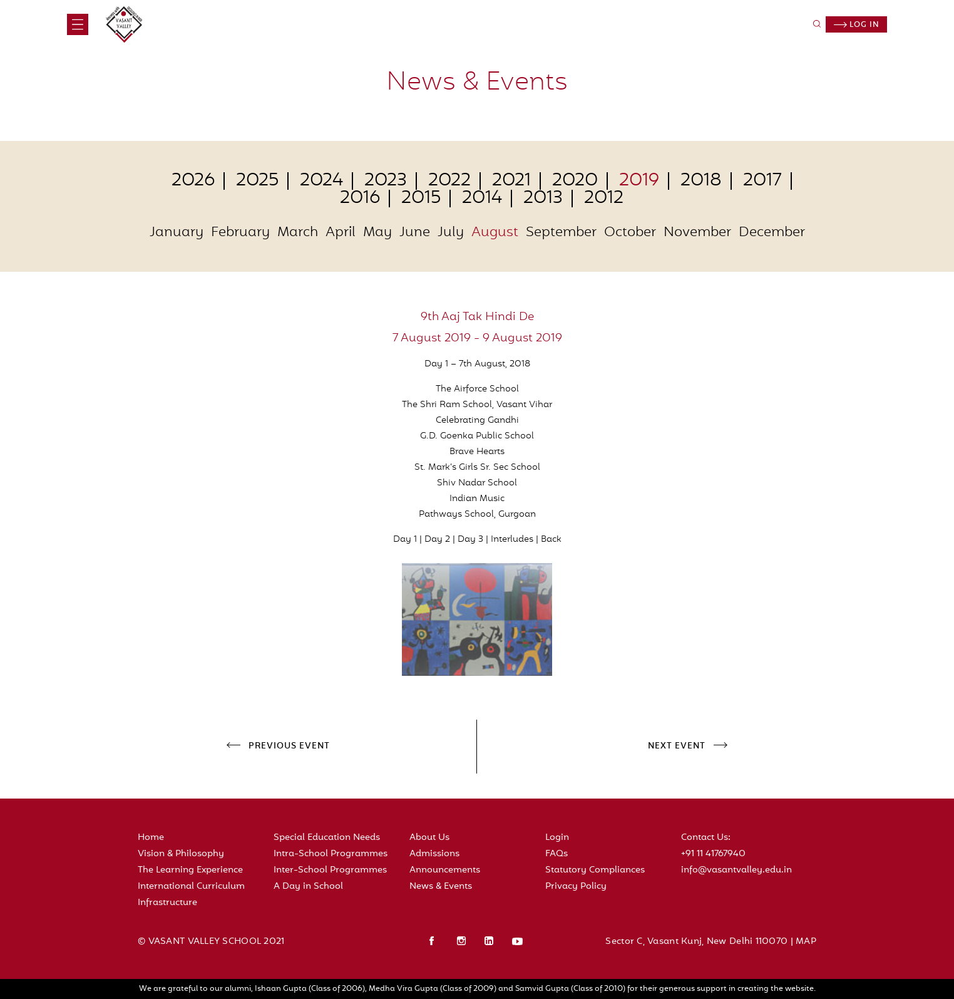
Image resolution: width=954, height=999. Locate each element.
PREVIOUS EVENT (289, 746)
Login (557, 837)
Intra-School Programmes (330, 854)
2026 (193, 181)
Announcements (444, 870)
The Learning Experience (190, 870)
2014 (482, 198)
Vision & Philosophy (181, 854)
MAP (806, 941)
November (697, 233)
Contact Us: (706, 837)
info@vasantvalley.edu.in (736, 870)
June (414, 233)
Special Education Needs (327, 837)
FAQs (556, 854)
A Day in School (308, 886)
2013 (543, 198)
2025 (257, 181)
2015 (421, 198)
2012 (603, 198)
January (176, 233)
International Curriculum (191, 886)
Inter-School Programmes (330, 870)
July (451, 233)
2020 (575, 181)
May (377, 233)
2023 (385, 181)
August (494, 233)
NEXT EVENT (676, 746)
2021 (511, 181)
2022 (449, 181)
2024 (321, 181)
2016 (360, 198)
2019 (639, 181)
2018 (701, 181)
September (561, 233)
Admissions (434, 854)
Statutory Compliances (595, 870)
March (297, 233)
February (240, 233)
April (341, 233)
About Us (429, 837)
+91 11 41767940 (713, 854)
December (772, 233)
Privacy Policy (576, 886)
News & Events (440, 886)
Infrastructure (167, 902)
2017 (762, 181)
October (630, 233)
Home (151, 837)
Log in (857, 25)
